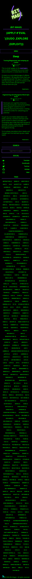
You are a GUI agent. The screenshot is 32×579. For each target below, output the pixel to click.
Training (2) (18, 541)
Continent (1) (7, 248)
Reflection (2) (16, 468)
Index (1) (7, 330)
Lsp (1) (17, 362)
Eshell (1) (6, 283)
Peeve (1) (8, 430)
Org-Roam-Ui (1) (7, 421)
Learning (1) (24, 354)
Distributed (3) (10, 266)
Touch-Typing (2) (8, 541)
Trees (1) (26, 541)
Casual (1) (23, 219)
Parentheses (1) (7, 427)
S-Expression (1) (15, 482)
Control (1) (18, 248)
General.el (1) (7, 304)
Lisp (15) (6, 360)
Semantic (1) (23, 488)
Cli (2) (5, 228)
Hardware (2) (24, 316)
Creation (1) (6, 251)
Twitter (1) (6, 547)
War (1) (10, 558)
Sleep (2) (26, 491)
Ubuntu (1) (14, 547)
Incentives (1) (24, 327)
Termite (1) (7, 529)
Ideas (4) (5, 327)
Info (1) (23, 333)
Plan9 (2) (25, 439)
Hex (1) (15, 319)
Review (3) (6, 477)
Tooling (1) (26, 538)
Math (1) (5, 374)
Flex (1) (13, 295)
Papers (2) (26, 424)
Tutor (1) (26, 544)
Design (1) (26, 257)
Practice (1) (25, 444)
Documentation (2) (8, 269)
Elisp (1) (17, 275)
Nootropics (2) (14, 398)
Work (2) (16, 561)
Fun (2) (17, 301)
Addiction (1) (25, 181)
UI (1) (21, 547)
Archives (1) (6, 196)
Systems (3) (7, 520)
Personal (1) (22, 433)
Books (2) (26, 207)
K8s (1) (6, 348)
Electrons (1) (7, 275)
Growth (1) (6, 313)
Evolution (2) (13, 286)
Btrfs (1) (11, 213)
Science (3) (17, 485)
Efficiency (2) (22, 272)
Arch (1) (24, 193)
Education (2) (9, 272)
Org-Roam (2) (22, 418)
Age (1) (5, 184)
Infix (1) (25, 330)
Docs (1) (23, 266)
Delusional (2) (7, 257)
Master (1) (26, 371)
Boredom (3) (6, 210)
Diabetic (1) (16, 260)
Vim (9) (5, 556)
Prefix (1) (14, 447)
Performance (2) (10, 433)
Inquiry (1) (23, 336)
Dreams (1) (26, 269)
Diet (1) (25, 260)
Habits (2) (6, 316)
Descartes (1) (17, 257)
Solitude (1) (7, 497)
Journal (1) (15, 345)
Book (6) (19, 207)
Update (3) (8, 550)
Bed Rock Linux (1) (14, 205)
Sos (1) (17, 497)
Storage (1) (14, 509)
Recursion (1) (25, 465)
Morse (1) (25, 386)
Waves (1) (17, 558)
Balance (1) (25, 202)
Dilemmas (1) (8, 263)
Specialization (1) (10, 500)
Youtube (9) (16, 570)
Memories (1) (9, 377)
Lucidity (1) (7, 365)
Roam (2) (5, 480)
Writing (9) (6, 567)
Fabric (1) (17, 289)
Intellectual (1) (24, 339)
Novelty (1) (23, 401)
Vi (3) (19, 553)
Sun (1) (27, 512)
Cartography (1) (10, 219)
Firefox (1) (25, 292)
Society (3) (16, 494)
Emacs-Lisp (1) (9, 278)
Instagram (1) (7, 339)
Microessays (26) (10, 380)
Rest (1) (18, 474)
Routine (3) (13, 480)
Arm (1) (15, 196)
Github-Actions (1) (23, 304)
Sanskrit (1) (25, 482)
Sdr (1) (25, 485)
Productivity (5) (24, 447)
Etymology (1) (24, 283)
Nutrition (17, 65)
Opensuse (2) (22, 409)
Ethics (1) (14, 283)
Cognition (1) (24, 228)
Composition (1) (7, 240)
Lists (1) (26, 360)
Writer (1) (26, 564)
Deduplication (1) (21, 254)
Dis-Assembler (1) (22, 263)
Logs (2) (11, 362)
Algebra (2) (7, 187)
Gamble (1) (25, 301)
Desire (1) (6, 260)
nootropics (23, 68)
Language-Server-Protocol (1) (20, 351)
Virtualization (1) (23, 556)
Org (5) (17, 415)
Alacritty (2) (17, 184)
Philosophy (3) (8, 439)
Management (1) (23, 368)
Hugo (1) (5, 325)
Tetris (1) (16, 529)
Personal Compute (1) (10, 436)
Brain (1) (16, 210)
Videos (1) (26, 553)
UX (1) (25, 550)
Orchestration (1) (8, 415)
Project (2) (6, 453)
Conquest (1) (6, 246)
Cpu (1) (26, 248)
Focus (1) (26, 295)
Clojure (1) (13, 228)
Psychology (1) (21, 456)
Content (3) (16, 246)
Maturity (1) (14, 374)
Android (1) (9, 190)
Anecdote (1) (22, 190)
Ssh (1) (26, 503)
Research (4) (22, 471)
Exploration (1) (7, 289)
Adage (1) (16, 181)
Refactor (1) (6, 468)
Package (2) (17, 424)
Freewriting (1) (16, 298)
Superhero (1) (22, 515)
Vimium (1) (12, 556)
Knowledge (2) (16, 348)
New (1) (5, 395)
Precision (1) (6, 447)
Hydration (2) (25, 325)
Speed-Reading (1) (8, 503)
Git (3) (14, 304)
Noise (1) (5, 398)
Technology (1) (24, 526)
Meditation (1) (24, 374)
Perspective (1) (24, 436)
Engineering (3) (22, 278)
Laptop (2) (7, 354)
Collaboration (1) (9, 234)
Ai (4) (10, 184)
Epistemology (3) (10, 281)
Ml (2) (25, 383)
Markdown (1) (16, 371)
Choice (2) (15, 225)
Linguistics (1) (16, 357)
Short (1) (5, 491)
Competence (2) (9, 237)
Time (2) (5, 538)
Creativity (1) (17, 251)
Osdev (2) (17, 421)
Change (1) (23, 222)
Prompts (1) (9, 456)
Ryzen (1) (5, 482)
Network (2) (25, 392)
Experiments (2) (24, 286)
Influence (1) (10, 333)
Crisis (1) (26, 251)
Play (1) (6, 441)
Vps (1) (4, 558)
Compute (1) (17, 240)
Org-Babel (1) (25, 415)
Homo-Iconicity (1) (23, 322)
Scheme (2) (7, 485)
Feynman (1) (15, 292)
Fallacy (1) (26, 289)
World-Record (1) (16, 564)
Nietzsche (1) (19, 395)
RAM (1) (25, 462)
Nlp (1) (27, 395)
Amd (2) (26, 187)
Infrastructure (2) (10, 336)
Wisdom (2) (7, 561)
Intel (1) (15, 339)
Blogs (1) (5, 207)
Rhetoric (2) (24, 477)
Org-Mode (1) (9, 418)
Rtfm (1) (20, 480)
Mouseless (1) (16, 389)
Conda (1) (6, 243)
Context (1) (25, 246)
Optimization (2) (23, 412)
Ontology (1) (9, 406)
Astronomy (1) (24, 196)
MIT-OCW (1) (17, 383)
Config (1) (25, 243)
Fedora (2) (6, 292)
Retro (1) (25, 474)
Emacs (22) (25, 275)
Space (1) (24, 497)
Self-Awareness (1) (10, 488)
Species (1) (23, 500)
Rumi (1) (27, 480)
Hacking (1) (15, 316)
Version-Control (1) (9, 553)
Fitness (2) (6, 295)
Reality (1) (15, 465)
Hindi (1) (5, 322)
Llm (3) (5, 362)
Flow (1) (19, 295)
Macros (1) (17, 365)
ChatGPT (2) (6, 225)
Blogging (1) (25, 205)
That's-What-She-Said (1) (11, 532)
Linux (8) (25, 357)
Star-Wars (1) (23, 506)
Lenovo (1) (6, 357)
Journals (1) (24, 345)
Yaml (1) (20, 567)
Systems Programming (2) (20, 520)
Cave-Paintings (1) (10, 222)
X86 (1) (13, 567)
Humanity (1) (14, 325)
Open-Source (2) (22, 406)
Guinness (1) (16, 313)
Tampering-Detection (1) (20, 523)
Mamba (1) (6, 368)
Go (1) (11, 307)
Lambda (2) (6, 351)
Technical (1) (13, 526)
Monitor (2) (7, 386)
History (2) (13, 322)
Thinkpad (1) (6, 535)
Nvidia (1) (17, 403)
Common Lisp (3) (23, 234)
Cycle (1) (8, 254)
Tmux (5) (18, 538)
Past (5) (26, 427)
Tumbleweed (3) (7, 544)
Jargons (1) (6, 345)
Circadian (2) (24, 225)
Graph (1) (25, 307)
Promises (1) (15, 453)
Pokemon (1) (24, 441)
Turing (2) (17, 544)
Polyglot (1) (6, 444)
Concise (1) (26, 240)
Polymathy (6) (16, 444)
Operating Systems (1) (9, 412)
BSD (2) (5, 213)
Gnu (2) (5, 307)
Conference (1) (15, 243)
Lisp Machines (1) (16, 360)
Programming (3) (10, 450)
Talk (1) (7, 523)
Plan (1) (17, 439)
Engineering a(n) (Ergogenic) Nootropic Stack (16, 96)
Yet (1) (27, 567)
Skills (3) (19, 491)
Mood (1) (16, 386)
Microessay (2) (22, 377)
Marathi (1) (6, 371)
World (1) (5, 564)
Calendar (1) (6, 216)
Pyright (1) (17, 459)
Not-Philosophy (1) (10, 401)
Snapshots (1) (7, 494)
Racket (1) (7, 462)
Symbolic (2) (22, 518)
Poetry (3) (14, 441)
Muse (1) (25, 389)
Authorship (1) (24, 199)
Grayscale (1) (7, 310)
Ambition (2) (16, 187)
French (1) (26, 298)
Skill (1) (12, 491)
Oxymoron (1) (7, 424)
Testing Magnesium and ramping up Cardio (16, 61)
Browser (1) (24, 210)
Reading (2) (6, 465)
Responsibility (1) (8, 474)
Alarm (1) (26, 184)
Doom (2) (18, 269)
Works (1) (25, 561)
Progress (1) (23, 450)
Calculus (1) (25, 213)
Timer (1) (11, 538)
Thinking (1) (24, 532)
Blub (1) (12, 207)
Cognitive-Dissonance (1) (16, 231)
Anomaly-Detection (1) (11, 193)
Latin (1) (15, 354)
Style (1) (13, 512)
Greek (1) (15, 310)
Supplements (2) (10, 518)
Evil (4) (5, 286)
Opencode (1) (9, 409)
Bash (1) (5, 205)
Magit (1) (25, 365)
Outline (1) (25, 421)
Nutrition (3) (8, 403)
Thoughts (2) (25, 535)
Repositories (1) (10, 471)
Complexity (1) (22, 237)
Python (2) (26, 459)
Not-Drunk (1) (25, 398)
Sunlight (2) (9, 515)
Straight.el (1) (24, 509)
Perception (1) (21, 430)
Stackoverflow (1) (10, 506)
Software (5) (25, 494)
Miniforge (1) (23, 380)
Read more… (25, 89)
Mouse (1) (6, 389)
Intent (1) (7, 342)
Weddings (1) (25, 558)
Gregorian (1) (25, 310)
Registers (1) (25, 468)
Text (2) (25, 529)
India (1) (16, 330)
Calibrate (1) (16, 216)
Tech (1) (5, 526)
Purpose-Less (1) (7, 459)
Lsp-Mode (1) (25, 362)
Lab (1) (25, 348)
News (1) (11, 395)
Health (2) (7, 319)
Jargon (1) (24, 342)
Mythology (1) (15, 392)
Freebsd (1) (6, 298)
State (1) (5, 509)
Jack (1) (16, 342)
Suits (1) (20, 512)
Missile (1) (7, 383)
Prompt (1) (25, 453)
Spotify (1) (19, 503)
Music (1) (5, 392)
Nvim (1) (25, 403)
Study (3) (5, 512)
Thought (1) (15, 535)
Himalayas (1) (24, 319)
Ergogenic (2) (23, 281)
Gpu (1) (18, 307)
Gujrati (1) (25, 313)
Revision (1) (15, 477)
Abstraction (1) (7, 181)
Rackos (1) (17, 462)
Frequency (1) (8, 301)
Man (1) (14, 368)
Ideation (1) (14, 327)
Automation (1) (7, 202)
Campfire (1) (25, 216)
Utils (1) (17, 550)
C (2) (18, 213)
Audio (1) (5, 199)
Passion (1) (18, 427)
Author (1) (14, 199)
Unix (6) (27, 547)
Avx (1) (17, 202)
